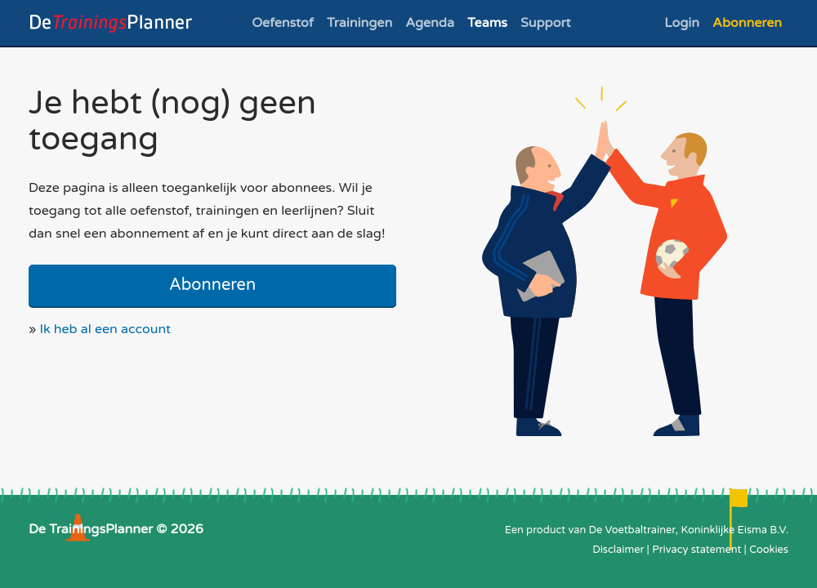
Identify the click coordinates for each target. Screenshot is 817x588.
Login (681, 23)
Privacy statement (696, 549)
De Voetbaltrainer (632, 530)
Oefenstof (283, 23)
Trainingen (359, 23)
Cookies (768, 549)
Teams (487, 23)
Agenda (429, 23)
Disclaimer (618, 549)
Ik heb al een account (106, 329)
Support (545, 23)
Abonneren (747, 23)
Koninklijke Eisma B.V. (734, 530)
